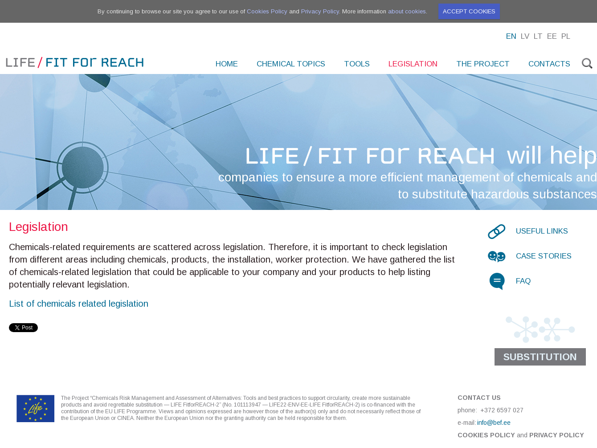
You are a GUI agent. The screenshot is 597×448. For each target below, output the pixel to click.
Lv (525, 36)
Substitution (540, 356)
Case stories (544, 256)
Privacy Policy (320, 11)
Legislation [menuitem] (413, 64)
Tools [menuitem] (357, 64)
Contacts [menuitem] (549, 64)
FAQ (523, 281)
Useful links (542, 231)
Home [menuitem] (227, 64)
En (511, 36)
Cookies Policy (267, 11)
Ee (552, 36)
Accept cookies (469, 11)
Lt (538, 36)
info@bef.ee (494, 422)
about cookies (407, 11)
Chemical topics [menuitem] (291, 64)
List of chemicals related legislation (78, 303)
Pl (565, 36)
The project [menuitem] (483, 64)
